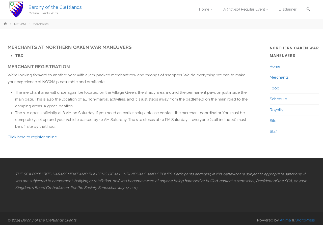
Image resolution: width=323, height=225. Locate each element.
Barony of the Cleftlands (55, 7)
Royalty (276, 110)
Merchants (279, 77)
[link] (308, 9)
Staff (274, 131)
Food (274, 88)
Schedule (278, 99)
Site (273, 120)
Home (275, 66)
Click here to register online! (33, 137)
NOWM (20, 24)
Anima (285, 220)
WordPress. (305, 220)
